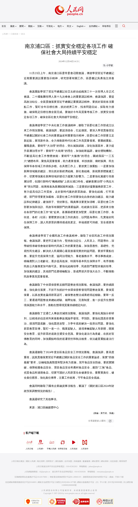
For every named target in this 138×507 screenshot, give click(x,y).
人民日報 (29, 444)
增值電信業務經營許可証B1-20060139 (65, 477)
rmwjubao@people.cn (105, 472)
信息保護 (114, 461)
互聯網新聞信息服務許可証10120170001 (30, 477)
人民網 (5, 34)
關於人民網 (30, 461)
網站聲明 (95, 461)
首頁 (4, 26)
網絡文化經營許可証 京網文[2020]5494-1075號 (57, 482)
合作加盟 (68, 461)
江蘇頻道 (14, 34)
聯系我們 (123, 461)
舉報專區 (106, 26)
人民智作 (84, 444)
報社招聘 (41, 461)
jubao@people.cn (95, 466)
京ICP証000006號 (115, 482)
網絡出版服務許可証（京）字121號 (91, 482)
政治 (23, 34)
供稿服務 (77, 461)
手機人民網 (51, 444)
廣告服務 (59, 461)
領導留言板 (62, 444)
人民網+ (40, 444)
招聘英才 (50, 461)
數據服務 (86, 461)
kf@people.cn (44, 472)
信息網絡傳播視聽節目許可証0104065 (20, 482)
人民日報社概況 (17, 461)
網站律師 (104, 461)
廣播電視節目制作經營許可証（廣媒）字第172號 (103, 477)
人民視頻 (73, 444)
